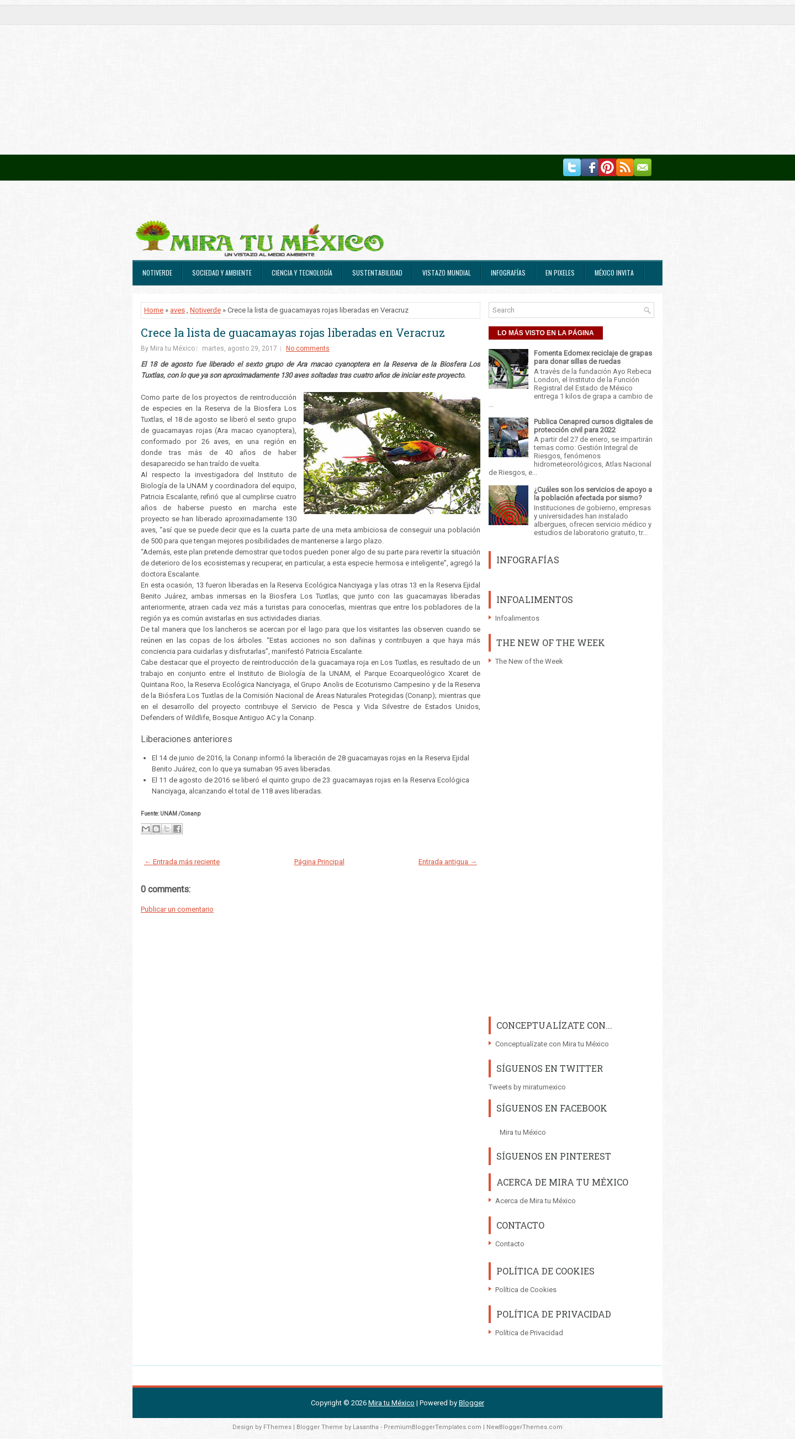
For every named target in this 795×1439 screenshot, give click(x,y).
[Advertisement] (331, 77)
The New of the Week (529, 661)
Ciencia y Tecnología (302, 272)
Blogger (471, 1403)
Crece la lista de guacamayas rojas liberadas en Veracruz (293, 332)
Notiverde (157, 272)
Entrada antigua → (447, 862)
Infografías (508, 272)
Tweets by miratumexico (527, 1087)
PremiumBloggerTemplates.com (432, 1427)
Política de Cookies (525, 1289)
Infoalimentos (517, 618)
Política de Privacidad (529, 1333)
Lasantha (366, 1427)
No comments (308, 348)
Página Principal (319, 862)
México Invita (614, 272)
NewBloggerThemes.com (524, 1427)
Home (153, 310)
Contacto (509, 1244)
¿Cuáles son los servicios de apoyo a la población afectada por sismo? (593, 493)
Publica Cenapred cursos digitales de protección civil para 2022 (593, 425)
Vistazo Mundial (446, 272)
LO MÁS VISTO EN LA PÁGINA (545, 333)
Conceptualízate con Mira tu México (552, 1044)
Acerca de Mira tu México (535, 1201)
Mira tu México (523, 1132)
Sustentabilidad (377, 272)
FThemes (277, 1427)
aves (177, 310)
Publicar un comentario (177, 909)
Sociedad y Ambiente (222, 272)
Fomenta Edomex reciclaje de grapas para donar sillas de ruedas (593, 357)
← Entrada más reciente (182, 862)
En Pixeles (560, 272)
